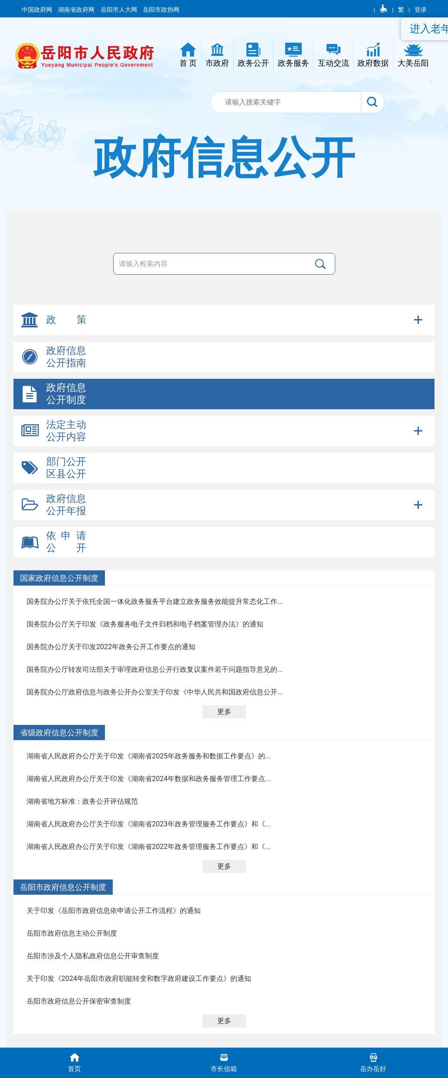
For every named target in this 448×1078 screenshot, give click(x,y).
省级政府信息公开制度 (59, 732)
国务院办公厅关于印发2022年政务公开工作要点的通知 (111, 647)
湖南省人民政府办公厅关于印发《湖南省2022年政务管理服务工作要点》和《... (149, 846)
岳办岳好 (373, 1062)
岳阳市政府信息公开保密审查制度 (79, 1001)
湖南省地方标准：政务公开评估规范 (82, 801)
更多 (224, 711)
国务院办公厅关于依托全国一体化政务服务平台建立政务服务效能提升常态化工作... (155, 601)
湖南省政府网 (77, 9)
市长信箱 (224, 1062)
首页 (74, 1062)
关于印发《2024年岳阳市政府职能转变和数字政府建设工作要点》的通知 (139, 978)
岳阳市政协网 (161, 9)
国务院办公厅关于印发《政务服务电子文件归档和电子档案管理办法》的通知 (145, 624)
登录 (420, 9)
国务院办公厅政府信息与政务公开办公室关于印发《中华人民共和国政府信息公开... (155, 692)
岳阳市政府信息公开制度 (63, 887)
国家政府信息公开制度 (59, 578)
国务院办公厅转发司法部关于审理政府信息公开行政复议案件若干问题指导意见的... (155, 669)
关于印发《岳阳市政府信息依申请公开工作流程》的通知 (114, 910)
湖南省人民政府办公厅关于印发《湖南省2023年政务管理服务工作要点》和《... (149, 824)
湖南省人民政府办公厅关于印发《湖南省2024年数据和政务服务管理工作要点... (149, 779)
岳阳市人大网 (119, 9)
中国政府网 (38, 9)
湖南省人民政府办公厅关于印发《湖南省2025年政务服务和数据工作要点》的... (149, 756)
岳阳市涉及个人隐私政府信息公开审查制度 (93, 956)
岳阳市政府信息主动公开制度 (72, 933)
